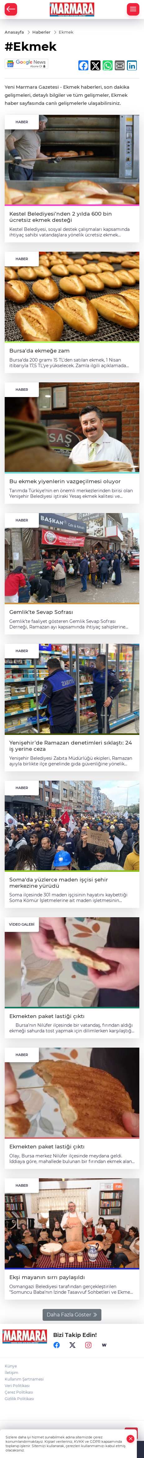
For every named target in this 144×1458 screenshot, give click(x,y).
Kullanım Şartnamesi (24, 1379)
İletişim (11, 1372)
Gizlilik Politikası (19, 1398)
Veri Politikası (17, 1385)
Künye (11, 1366)
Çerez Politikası (19, 1392)
